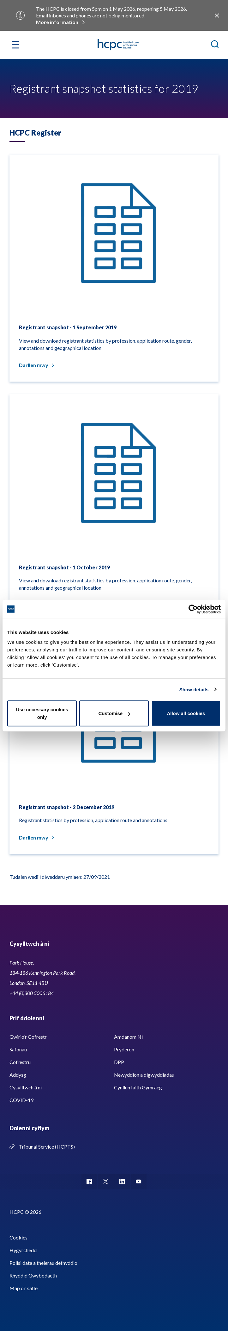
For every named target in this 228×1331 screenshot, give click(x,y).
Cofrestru (20, 1062)
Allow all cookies (186, 713)
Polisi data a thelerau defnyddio (43, 1263)
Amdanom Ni (128, 1037)
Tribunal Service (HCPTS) (47, 1147)
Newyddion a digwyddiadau (144, 1075)
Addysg (17, 1075)
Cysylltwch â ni (25, 1087)
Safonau (18, 1049)
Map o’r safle (23, 1288)
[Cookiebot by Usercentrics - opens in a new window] (193, 609)
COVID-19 (21, 1100)
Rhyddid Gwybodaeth (33, 1275)
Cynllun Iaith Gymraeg (138, 1087)
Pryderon (124, 1049)
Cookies (18, 1237)
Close (217, 15)
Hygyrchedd (23, 1250)
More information (57, 22)
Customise (114, 713)
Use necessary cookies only (42, 713)
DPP (119, 1062)
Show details (194, 689)
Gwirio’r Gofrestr (28, 1037)
